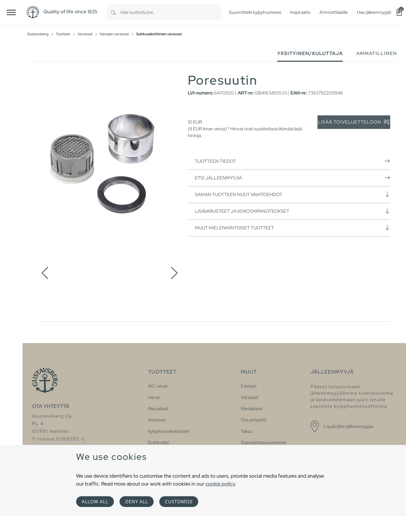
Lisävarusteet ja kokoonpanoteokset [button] (292, 211)
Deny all (136, 502)
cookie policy (220, 483)
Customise (179, 502)
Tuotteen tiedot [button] (292, 161)
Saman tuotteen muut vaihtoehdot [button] (292, 194)
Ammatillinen (376, 53)
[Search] (113, 12)
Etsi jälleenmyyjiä (292, 178)
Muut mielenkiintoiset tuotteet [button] (292, 228)
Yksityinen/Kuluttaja (310, 53)
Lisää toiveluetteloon (354, 122)
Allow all (95, 502)
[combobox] (171, 12)
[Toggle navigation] (11, 12)
